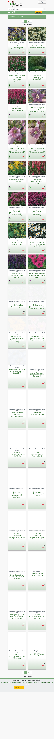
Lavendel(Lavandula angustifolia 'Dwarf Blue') (37, 642)
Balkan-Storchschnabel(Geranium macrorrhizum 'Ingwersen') (17, 78)
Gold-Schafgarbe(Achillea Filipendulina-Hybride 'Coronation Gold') (17, 360)
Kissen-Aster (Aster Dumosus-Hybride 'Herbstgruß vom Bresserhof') (17, 521)
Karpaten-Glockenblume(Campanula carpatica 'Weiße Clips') (37, 401)
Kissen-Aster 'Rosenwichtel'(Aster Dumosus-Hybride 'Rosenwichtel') (37, 562)
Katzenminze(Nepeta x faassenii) (37, 439)
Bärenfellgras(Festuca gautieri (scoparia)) (37, 77)
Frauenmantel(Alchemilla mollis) (17, 250)
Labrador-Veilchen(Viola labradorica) (37, 600)
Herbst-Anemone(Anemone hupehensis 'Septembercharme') (37, 359)
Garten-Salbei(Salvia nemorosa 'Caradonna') (17, 285)
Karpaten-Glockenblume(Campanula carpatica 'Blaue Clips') (17, 401)
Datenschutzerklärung (39, 708)
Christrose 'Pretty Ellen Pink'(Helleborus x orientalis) (17, 150)
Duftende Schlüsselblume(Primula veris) (17, 181)
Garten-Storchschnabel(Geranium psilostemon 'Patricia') (37, 285)
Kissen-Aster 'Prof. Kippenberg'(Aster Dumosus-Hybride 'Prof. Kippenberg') (17, 562)
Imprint (48, 708)
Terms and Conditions (27, 708)
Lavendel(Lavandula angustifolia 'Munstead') (17, 682)
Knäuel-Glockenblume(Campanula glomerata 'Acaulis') (17, 603)
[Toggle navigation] (44, 12)
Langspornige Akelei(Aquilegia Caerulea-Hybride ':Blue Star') (17, 642)
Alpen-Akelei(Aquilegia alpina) (17, 47)
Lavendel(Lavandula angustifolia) (37, 680)
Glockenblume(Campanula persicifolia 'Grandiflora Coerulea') (37, 320)
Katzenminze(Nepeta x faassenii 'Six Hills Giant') (17, 480)
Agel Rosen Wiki (16, 708)
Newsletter (19, 713)
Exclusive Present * (6, 708)
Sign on (42, 2)
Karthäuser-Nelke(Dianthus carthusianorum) (17, 440)
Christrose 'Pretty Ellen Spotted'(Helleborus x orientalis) (37, 150)
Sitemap (27, 710)
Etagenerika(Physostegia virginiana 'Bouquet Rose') (17, 213)
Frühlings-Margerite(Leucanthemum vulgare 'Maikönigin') (37, 251)
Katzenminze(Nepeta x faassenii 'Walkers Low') (37, 480)
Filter (38, 12)
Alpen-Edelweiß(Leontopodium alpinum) (37, 47)
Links (52, 708)
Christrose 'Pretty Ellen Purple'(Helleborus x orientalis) (37, 110)
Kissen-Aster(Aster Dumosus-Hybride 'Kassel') (37, 520)
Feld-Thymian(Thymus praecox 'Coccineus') (37, 217)
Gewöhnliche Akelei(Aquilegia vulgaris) (16, 319)
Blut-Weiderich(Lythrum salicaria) (16, 110)
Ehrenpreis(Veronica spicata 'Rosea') (37, 182)
